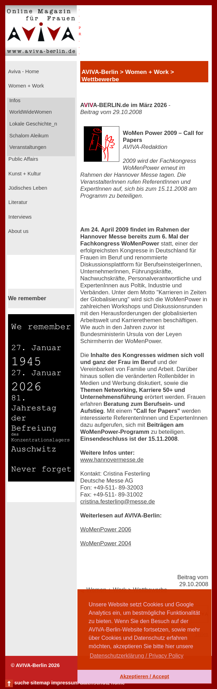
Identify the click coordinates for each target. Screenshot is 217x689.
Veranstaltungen (27, 147)
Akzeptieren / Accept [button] (144, 676)
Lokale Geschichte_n (32, 124)
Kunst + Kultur (24, 173)
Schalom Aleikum (28, 135)
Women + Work (25, 86)
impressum (64, 683)
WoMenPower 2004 (105, 543)
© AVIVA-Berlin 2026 (35, 665)
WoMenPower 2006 (105, 529)
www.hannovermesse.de (111, 459)
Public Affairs (22, 159)
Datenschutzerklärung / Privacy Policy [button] (137, 656)
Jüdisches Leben (27, 188)
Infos (14, 100)
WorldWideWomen (30, 112)
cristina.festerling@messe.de (117, 501)
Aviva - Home (23, 71)
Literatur (17, 202)
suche (21, 683)
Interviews (19, 217)
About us (18, 231)
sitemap (40, 683)
